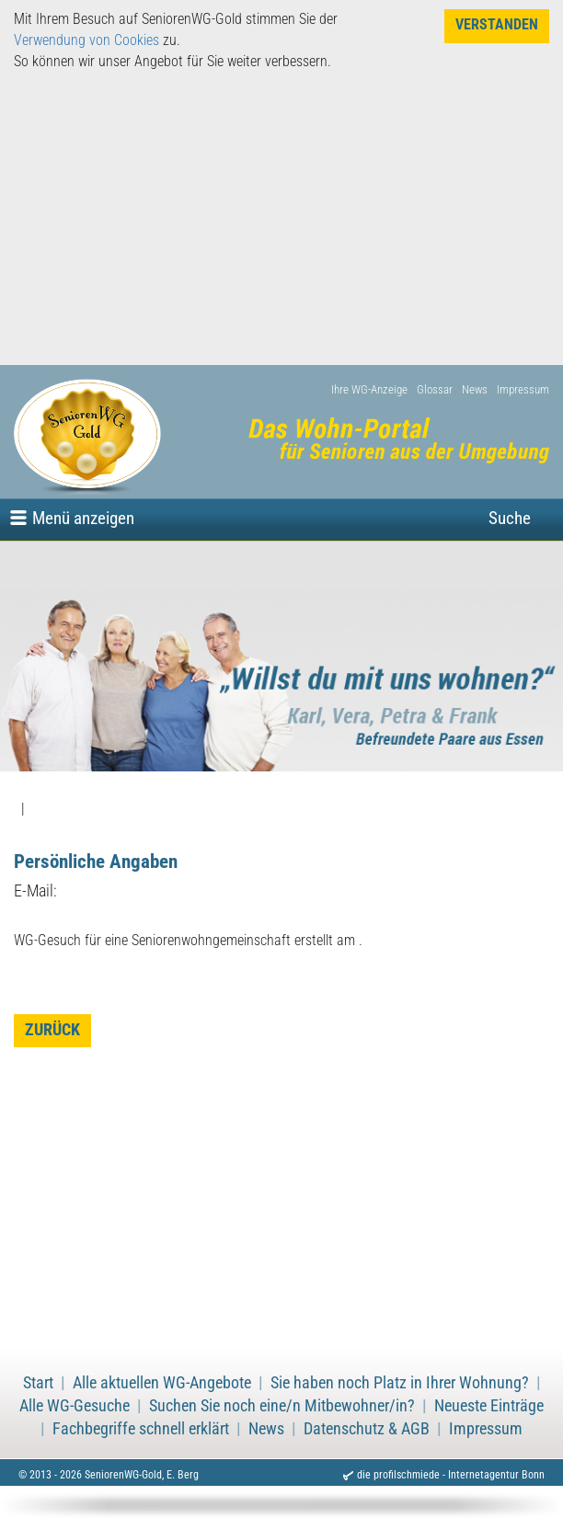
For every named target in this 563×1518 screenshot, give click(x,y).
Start (38, 1383)
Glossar (435, 389)
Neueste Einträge (489, 1406)
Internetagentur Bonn (496, 1474)
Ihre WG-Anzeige (369, 389)
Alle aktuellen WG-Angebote (162, 1383)
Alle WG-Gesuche (74, 1406)
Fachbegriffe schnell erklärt (140, 1429)
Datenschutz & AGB (367, 1429)
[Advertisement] (281, 218)
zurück (52, 1030)
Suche (509, 518)
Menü (83, 518)
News (475, 389)
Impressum (523, 389)
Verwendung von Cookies (86, 40)
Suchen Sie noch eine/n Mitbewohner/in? (282, 1406)
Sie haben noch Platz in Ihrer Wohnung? (399, 1383)
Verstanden (496, 24)
